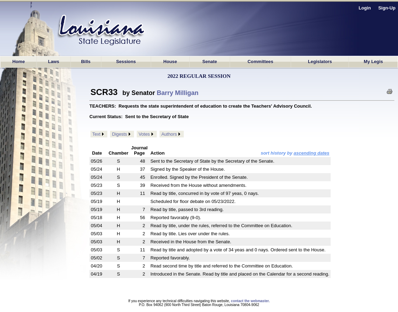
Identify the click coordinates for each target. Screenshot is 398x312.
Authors (169, 134)
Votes (144, 134)
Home (18, 61)
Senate (209, 61)
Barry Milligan (177, 92)
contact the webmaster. (250, 301)
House (170, 61)
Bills (85, 61)
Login (365, 8)
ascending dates (311, 153)
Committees (260, 61)
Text (96, 134)
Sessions (126, 61)
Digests (119, 134)
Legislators (320, 61)
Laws (53, 61)
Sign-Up (387, 8)
